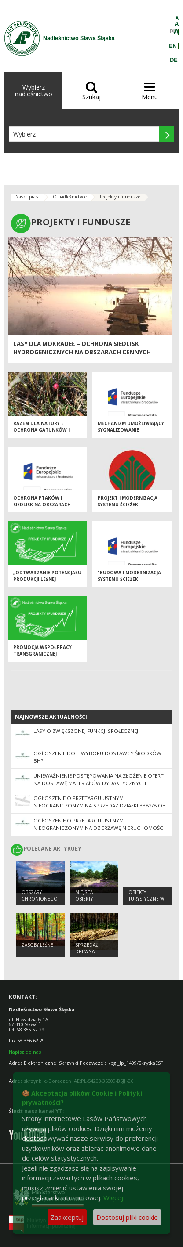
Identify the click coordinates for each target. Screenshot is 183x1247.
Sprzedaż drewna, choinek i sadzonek (87, 954)
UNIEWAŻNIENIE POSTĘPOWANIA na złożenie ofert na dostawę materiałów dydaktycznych (98, 779)
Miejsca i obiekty (85, 895)
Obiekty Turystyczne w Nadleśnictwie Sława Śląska (146, 902)
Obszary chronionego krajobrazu (40, 898)
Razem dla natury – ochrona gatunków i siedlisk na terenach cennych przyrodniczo (43, 433)
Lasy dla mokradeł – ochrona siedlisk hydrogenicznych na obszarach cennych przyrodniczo (82, 352)
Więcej (113, 1197)
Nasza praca (27, 197)
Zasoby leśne (37, 945)
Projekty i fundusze (120, 197)
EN (172, 46)
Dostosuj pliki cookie (127, 1217)
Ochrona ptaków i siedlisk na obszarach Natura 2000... (42, 504)
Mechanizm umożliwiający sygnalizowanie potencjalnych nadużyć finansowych (131, 433)
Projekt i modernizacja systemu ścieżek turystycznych (127, 504)
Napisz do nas (25, 1052)
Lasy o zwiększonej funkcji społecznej (85, 731)
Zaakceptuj (67, 1217)
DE (173, 60)
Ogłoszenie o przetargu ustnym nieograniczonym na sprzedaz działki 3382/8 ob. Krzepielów (100, 805)
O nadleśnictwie (70, 197)
